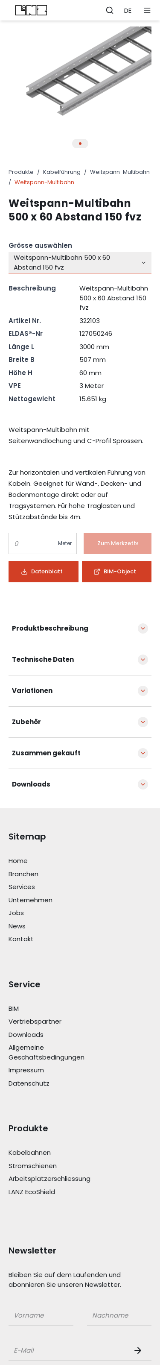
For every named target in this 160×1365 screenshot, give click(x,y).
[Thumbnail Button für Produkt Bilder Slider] (80, 143)
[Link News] (56, 926)
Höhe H (20, 372)
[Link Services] (56, 887)
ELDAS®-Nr (26, 333)
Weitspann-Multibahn (120, 172)
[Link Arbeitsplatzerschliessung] (56, 1179)
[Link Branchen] (56, 874)
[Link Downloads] (56, 1035)
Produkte (21, 172)
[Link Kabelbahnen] (56, 1153)
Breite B (22, 359)
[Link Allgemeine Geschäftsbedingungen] (56, 1052)
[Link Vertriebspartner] (56, 1022)
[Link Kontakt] (56, 939)
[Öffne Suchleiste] (109, 10)
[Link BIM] (56, 1009)
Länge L (21, 346)
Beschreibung (32, 288)
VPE (15, 385)
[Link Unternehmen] (56, 900)
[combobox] (80, 262)
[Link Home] (56, 861)
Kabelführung (62, 172)
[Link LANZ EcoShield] (56, 1192)
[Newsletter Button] (139, 1350)
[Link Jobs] (56, 913)
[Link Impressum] (56, 1070)
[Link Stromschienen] (56, 1166)
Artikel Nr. (25, 320)
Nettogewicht (32, 398)
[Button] (118, 543)
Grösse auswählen (40, 245)
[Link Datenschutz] (56, 1084)
